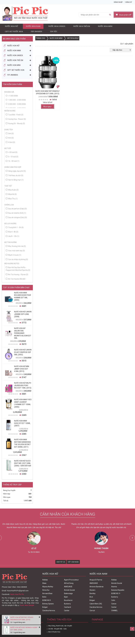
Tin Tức (53, 31)
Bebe (44, 597)
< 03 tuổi (11, 152)
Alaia (44, 583)
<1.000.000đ (13, 96)
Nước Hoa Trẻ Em (81, 26)
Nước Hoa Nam (33, 26)
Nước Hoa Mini (105, 26)
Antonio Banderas (97, 587)
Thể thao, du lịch (14, 175)
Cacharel (67, 607)
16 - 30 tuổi (12, 161)
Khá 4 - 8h (12, 232)
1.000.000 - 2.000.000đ (17, 100)
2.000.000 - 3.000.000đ (17, 104)
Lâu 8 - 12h (12, 236)
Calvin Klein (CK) (96, 604)
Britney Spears (48, 604)
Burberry (67, 604)
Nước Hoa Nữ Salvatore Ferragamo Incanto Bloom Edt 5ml (22, 333)
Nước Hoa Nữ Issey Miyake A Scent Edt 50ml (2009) (24, 629)
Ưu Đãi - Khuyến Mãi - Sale (57, 629)
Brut (91, 597)
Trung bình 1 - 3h (15, 227)
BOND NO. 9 (115, 593)
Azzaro (92, 590)
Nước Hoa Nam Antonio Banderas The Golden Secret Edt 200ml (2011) (22, 443)
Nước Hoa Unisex (56, 26)
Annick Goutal (69, 590)
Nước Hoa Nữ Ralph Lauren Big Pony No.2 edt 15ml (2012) (22, 385)
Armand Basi (47, 593)
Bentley (92, 593)
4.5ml (10, 142)
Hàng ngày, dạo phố (16, 171)
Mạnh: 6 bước (13, 255)
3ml (10, 133)
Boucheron (68, 600)
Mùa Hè (11, 194)
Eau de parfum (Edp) (16, 209)
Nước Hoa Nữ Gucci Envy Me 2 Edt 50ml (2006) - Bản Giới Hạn (22, 463)
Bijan (66, 597)
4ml (10, 138)
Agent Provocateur (71, 580)
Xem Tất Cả (61, 562)
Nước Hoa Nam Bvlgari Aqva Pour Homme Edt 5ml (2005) (22, 296)
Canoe (113, 604)
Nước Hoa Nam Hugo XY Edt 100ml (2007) (22, 423)
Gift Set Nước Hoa (14, 31)
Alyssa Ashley (47, 587)
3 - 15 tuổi (12, 157)
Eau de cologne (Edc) (16, 217)
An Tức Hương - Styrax (17, 274)
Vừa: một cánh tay (15, 251)
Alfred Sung (68, 583)
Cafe (113, 600)
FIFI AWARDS (36, 31)
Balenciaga (68, 593)
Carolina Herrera (48, 611)
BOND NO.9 (46, 600)
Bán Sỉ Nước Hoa (54, 632)
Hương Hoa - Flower (16, 119)
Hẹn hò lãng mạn (15, 180)
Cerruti (92, 611)
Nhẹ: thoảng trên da (16, 246)
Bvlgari (45, 607)
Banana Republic (117, 590)
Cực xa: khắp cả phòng (17, 259)
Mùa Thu (12, 199)
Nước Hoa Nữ (11, 26)
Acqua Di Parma (96, 580)
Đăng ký (128, 2)
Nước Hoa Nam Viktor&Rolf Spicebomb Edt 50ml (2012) (48, 92)
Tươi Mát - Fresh (14, 115)
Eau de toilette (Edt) (16, 213)
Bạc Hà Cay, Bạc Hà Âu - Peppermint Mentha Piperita (18, 268)
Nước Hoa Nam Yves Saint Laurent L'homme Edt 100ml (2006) (22, 403)
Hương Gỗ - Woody (15, 123)
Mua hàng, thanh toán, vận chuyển (60, 626)
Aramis (114, 587)
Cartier (66, 611)
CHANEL (114, 611)
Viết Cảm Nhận (73, 562)
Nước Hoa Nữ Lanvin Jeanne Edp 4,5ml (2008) (22, 314)
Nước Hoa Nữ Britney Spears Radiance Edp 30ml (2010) (21, 618)
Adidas (45, 580)
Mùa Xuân (12, 190)
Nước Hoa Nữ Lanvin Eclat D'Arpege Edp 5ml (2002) (22, 352)
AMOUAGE (68, 587)
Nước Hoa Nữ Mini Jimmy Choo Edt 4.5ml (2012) (21, 368)
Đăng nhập (118, 2)
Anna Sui (45, 590)
